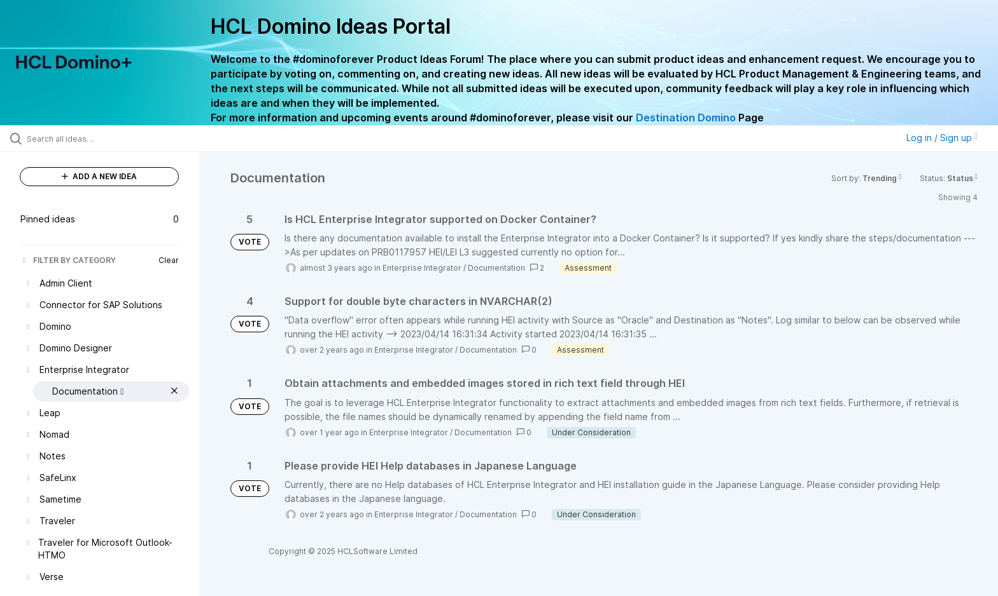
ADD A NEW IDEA (99, 176)
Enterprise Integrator (422, 268)
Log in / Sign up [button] (942, 137)
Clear (168, 260)
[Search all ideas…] (116, 138)
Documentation (496, 268)
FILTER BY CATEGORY (68, 260)
